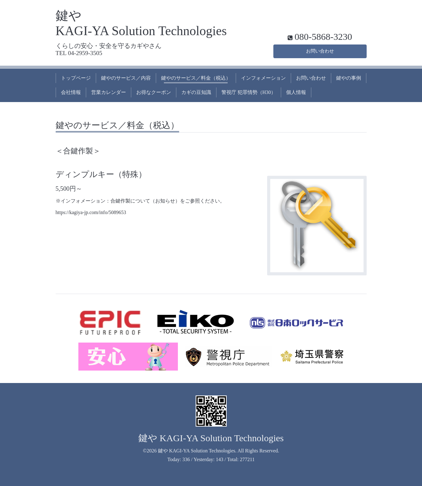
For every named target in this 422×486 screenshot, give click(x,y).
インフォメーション (263, 78)
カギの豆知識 (196, 92)
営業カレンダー (108, 92)
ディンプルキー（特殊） (101, 174)
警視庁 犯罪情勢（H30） (248, 92)
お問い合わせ (320, 50)
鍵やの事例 (348, 78)
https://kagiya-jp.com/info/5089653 (91, 212)
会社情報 (71, 92)
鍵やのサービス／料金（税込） (196, 78)
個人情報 (296, 92)
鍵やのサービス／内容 (126, 78)
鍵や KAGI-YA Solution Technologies (211, 438)
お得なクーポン (153, 92)
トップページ (76, 78)
